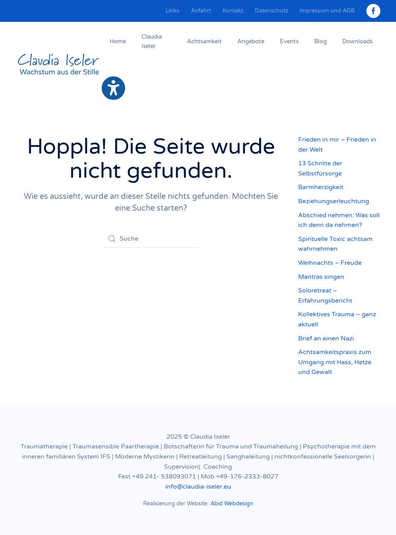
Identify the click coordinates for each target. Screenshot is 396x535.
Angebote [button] (250, 41)
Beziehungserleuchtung (333, 201)
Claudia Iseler (151, 41)
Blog (320, 41)
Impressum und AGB (327, 10)
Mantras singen (321, 277)
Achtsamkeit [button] (204, 41)
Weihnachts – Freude (330, 263)
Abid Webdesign (231, 503)
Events (289, 41)
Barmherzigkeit (320, 187)
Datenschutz (271, 10)
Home (118, 41)
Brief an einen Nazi (326, 338)
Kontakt (233, 10)
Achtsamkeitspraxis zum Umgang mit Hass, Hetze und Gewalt (334, 362)
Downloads (357, 41)
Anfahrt (201, 10)
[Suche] (151, 239)
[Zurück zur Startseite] (59, 64)
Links (172, 10)
